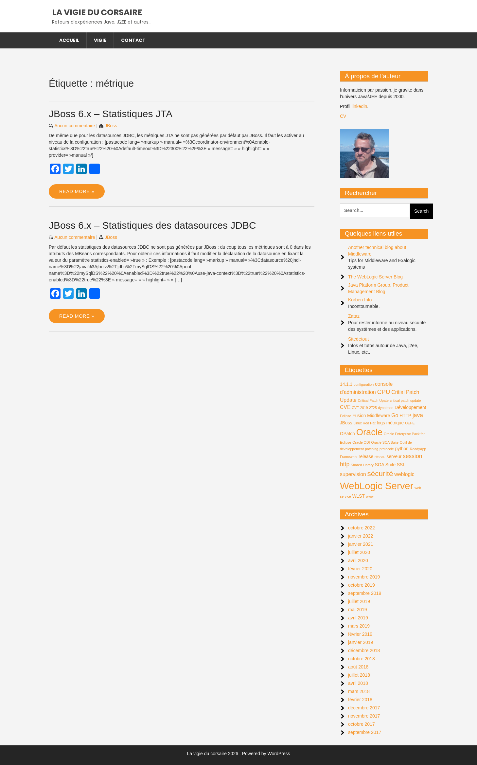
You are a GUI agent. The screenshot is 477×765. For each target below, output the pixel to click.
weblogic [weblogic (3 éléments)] (404, 474)
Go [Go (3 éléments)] (394, 415)
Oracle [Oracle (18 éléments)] (369, 432)
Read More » (76, 191)
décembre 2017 (364, 707)
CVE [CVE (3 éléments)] (345, 407)
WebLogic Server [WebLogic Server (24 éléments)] (376, 485)
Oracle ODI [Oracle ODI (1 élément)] (361, 442)
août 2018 (358, 666)
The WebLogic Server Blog (375, 276)
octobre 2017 (361, 724)
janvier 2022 (360, 536)
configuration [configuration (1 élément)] (364, 384)
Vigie (100, 40)
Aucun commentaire (74, 125)
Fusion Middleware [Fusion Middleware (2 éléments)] (371, 415)
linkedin (359, 106)
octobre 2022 (361, 527)
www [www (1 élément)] (370, 496)
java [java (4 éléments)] (418, 415)
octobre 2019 (361, 585)
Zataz (354, 316)
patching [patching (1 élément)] (371, 449)
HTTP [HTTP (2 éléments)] (405, 415)
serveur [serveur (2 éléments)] (394, 456)
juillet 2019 (359, 601)
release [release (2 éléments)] (366, 456)
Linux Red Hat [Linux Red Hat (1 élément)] (364, 423)
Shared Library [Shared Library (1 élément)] (362, 465)
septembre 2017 (364, 732)
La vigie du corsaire (97, 12)
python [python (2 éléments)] (402, 448)
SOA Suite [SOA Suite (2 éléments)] (385, 464)
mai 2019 (357, 609)
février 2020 (360, 568)
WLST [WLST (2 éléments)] (358, 496)
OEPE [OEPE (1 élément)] (410, 423)
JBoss (111, 125)
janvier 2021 (360, 544)
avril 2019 (358, 617)
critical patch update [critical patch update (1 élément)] (405, 400)
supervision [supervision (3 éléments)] (353, 474)
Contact (133, 40)
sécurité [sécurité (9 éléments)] (380, 474)
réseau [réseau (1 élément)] (380, 457)
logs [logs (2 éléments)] (381, 422)
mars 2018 (359, 691)
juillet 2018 (359, 675)
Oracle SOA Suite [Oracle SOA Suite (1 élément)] (384, 442)
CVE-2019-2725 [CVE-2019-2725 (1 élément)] (364, 408)
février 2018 (360, 699)
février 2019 (360, 634)
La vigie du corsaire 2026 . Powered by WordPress (238, 753)
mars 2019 (359, 626)
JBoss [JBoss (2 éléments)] (346, 422)
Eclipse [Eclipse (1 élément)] (345, 416)
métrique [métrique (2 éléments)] (395, 422)
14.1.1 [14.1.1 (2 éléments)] (346, 384)
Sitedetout (358, 339)
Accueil (69, 40)
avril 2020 (358, 560)
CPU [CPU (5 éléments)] (383, 391)
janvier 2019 (360, 642)
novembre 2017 (364, 716)
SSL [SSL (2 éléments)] (401, 464)
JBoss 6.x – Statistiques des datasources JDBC (152, 225)
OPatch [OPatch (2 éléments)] (347, 433)
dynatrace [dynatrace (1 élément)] (386, 408)
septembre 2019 (364, 593)
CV (343, 116)
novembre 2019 (364, 576)
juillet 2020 (359, 552)
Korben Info (360, 299)
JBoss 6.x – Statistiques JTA (110, 113)
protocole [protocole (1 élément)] (387, 449)
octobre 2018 (361, 658)
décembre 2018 (364, 650)
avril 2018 (358, 683)
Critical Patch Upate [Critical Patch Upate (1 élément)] (373, 400)
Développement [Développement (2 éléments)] (410, 407)
